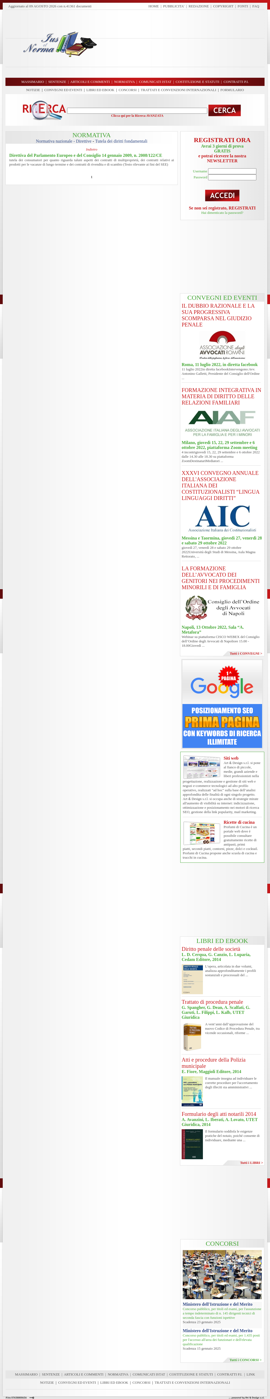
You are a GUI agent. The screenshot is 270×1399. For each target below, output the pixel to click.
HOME (153, 6)
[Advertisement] (183, 44)
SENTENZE (51, 1374)
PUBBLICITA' (173, 6)
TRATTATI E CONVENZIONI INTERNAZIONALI (178, 90)
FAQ (255, 6)
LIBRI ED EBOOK (100, 90)
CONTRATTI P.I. (229, 1374)
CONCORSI (128, 90)
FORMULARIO (232, 90)
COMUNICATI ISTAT (149, 1374)
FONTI (243, 6)
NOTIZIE (33, 90)
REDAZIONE (199, 6)
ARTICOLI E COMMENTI (83, 1374)
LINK (251, 1374)
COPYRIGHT (223, 6)
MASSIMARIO (26, 1374)
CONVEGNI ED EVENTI (63, 90)
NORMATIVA (118, 1374)
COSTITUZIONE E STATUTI (191, 1374)
